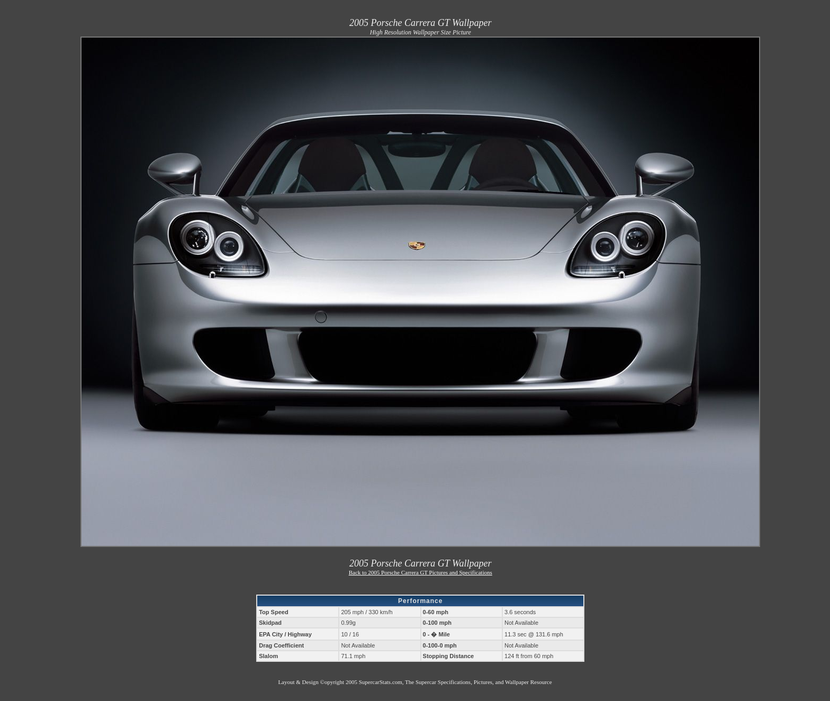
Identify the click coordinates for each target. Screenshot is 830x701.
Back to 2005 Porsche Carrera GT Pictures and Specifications (420, 572)
